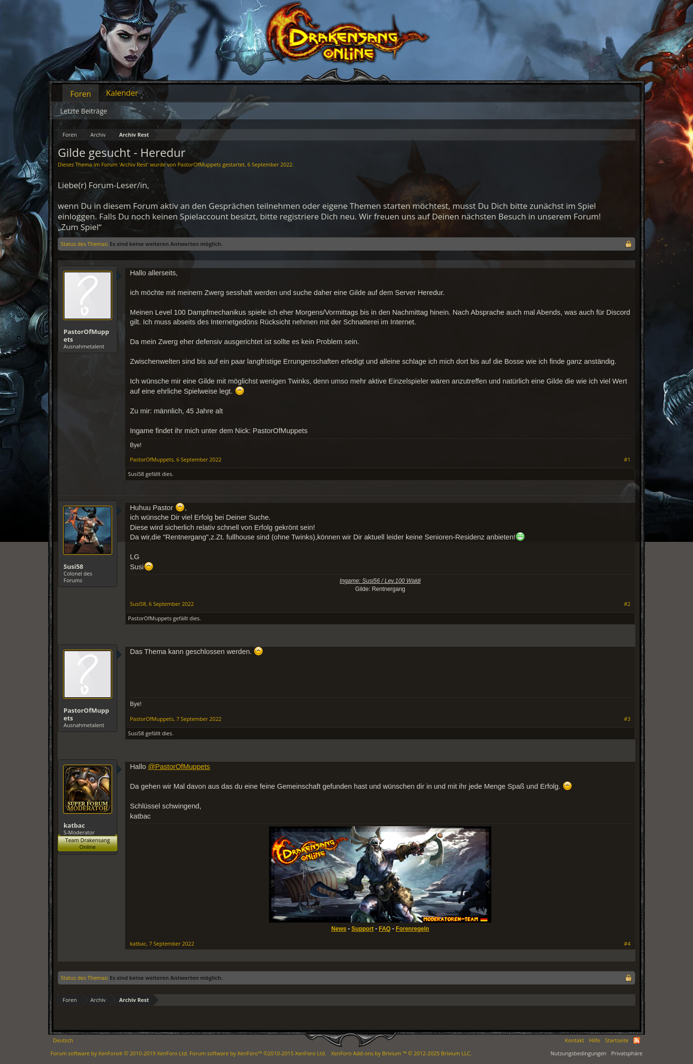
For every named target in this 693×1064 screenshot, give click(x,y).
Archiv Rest (133, 164)
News (338, 928)
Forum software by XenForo (119, 1053)
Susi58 (136, 473)
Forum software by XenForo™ (258, 1053)
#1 (627, 459)
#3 (627, 719)
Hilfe (595, 1040)
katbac (74, 825)
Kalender (122, 93)
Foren (80, 94)
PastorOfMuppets (199, 164)
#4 (627, 943)
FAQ (385, 928)
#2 (627, 604)
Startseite (617, 1040)
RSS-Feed (636, 1040)
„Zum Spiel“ (80, 226)
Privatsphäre (626, 1053)
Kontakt (574, 1040)
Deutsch (63, 1040)
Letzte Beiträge (83, 110)
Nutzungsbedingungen (578, 1053)
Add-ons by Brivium (401, 1053)
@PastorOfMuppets (179, 766)
